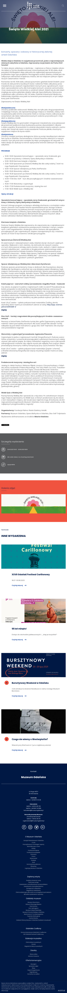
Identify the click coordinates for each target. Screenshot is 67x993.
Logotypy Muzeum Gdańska (33, 868)
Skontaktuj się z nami (33, 846)
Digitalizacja (33, 972)
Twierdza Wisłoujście (33, 916)
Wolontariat (33, 858)
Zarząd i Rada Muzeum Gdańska (33, 840)
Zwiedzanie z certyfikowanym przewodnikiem (33, 884)
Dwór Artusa (33, 906)
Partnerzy (33, 854)
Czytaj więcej (17, 585)
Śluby (33, 968)
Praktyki (33, 860)
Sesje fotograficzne (33, 970)
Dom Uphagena (33, 908)
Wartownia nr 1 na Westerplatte (33, 914)
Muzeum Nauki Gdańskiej (33, 910)
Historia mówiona (33, 956)
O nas (33, 842)
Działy (33, 848)
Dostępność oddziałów (33, 888)
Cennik (33, 944)
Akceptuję (61, 990)
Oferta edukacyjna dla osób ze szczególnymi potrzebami (33, 892)
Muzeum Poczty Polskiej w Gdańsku (33, 912)
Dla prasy (33, 866)
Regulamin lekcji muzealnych (33, 946)
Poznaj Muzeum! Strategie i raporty (33, 844)
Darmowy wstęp (33, 882)
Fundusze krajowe (33, 850)
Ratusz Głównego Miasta (33, 904)
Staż (33, 862)
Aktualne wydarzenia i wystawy (33, 894)
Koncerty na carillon (33, 974)
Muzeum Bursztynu (33, 902)
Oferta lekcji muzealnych (33, 942)
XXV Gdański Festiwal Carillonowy (33, 934)
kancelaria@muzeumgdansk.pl (33, 810)
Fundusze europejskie (33, 852)
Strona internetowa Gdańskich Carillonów (33, 932)
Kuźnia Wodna (33, 918)
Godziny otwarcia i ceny (33, 880)
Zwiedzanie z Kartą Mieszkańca (33, 886)
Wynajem (33, 964)
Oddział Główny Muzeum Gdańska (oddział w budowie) (33, 920)
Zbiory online (33, 954)
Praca (33, 856)
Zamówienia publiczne (33, 864)
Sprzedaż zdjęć (33, 966)
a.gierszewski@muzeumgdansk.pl (33, 821)
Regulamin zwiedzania (34, 890)
